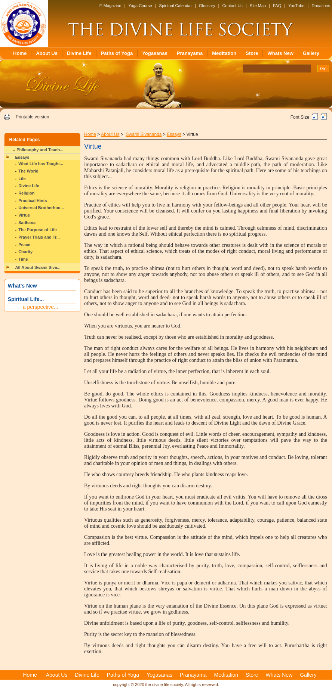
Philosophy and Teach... (39, 150)
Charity (25, 251)
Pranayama (190, 53)
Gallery (311, 53)
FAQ (277, 5)
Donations (320, 5)
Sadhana (27, 222)
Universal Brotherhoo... (41, 207)
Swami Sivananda (144, 134)
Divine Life (79, 53)
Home (20, 53)
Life (22, 178)
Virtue (24, 215)
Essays (22, 157)
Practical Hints (32, 200)
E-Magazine (110, 5)
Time (23, 259)
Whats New (280, 53)
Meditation (224, 53)
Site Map (258, 5)
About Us (47, 53)
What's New (22, 286)
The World (28, 171)
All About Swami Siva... (38, 267)
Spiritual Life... (26, 299)
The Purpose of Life (37, 229)
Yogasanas (154, 53)
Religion (26, 193)
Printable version (32, 117)
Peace (24, 244)
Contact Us (232, 5)
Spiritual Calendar (175, 5)
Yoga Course (140, 5)
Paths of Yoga (117, 53)
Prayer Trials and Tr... (39, 237)
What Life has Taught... (40, 163)
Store (252, 53)
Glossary (207, 5)
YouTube (296, 5)
